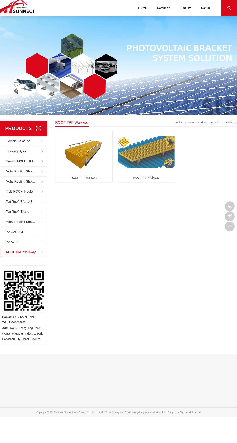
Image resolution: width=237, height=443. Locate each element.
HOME (142, 7)
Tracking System (17, 151)
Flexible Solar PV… (19, 141)
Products (185, 7)
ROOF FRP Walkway (21, 252)
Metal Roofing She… (20, 171)
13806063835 (230, 206)
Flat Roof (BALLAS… (21, 201)
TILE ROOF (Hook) (19, 191)
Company (163, 7)
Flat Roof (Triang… (19, 211)
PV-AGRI (12, 242)
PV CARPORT (16, 232)
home (190, 122)
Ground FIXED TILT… (21, 161)
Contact (206, 7)
